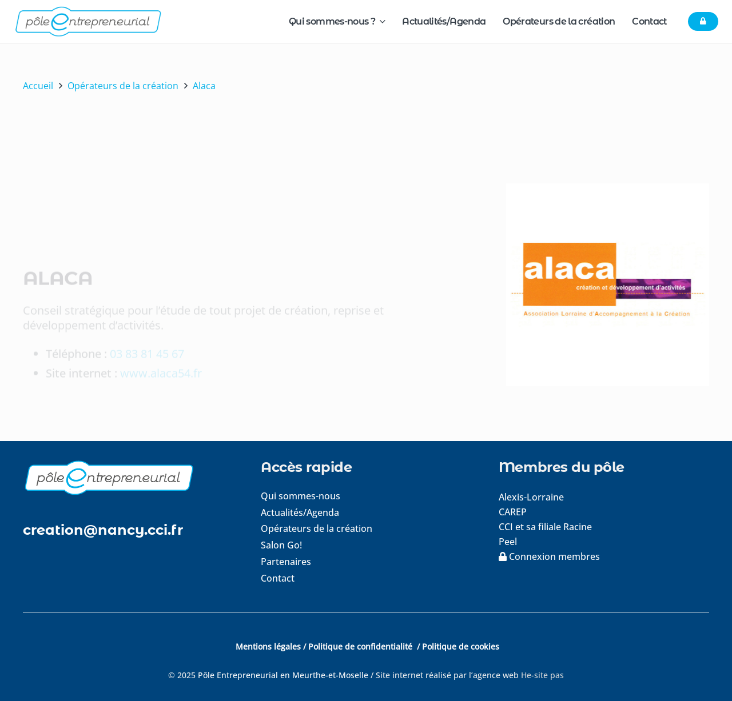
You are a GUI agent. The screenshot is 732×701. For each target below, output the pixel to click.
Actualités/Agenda (300, 512)
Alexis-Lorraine (531, 497)
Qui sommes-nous (300, 496)
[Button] (703, 21)
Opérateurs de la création (316, 528)
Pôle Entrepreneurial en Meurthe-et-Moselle (283, 675)
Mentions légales (268, 646)
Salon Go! (281, 545)
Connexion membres (549, 556)
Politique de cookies (460, 646)
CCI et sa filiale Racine (546, 526)
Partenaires (286, 561)
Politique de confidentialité (361, 646)
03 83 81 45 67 (147, 315)
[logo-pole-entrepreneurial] (88, 21)
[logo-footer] (128, 477)
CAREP (513, 512)
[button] (380, 21)
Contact (278, 578)
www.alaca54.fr (161, 334)
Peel (508, 541)
